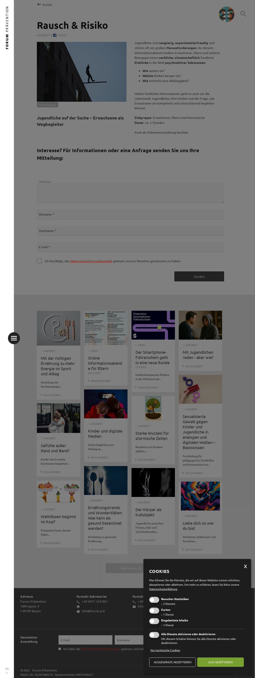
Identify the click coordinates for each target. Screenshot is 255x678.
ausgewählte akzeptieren (172, 662)
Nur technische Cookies (165, 650)
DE (7, 668)
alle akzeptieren (220, 662)
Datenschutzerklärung (163, 589)
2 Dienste (168, 603)
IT (7, 673)
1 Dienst (167, 614)
